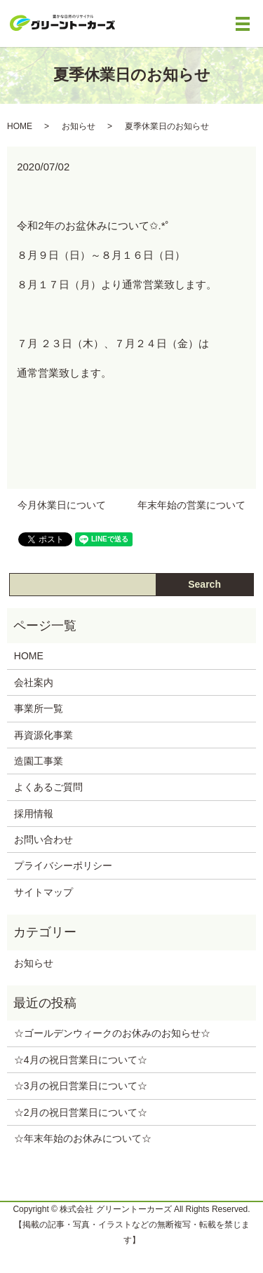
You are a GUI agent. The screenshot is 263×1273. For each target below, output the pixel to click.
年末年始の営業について (191, 505)
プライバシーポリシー (63, 865)
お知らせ (78, 126)
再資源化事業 (43, 735)
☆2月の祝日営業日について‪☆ (80, 1112)
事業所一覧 (38, 708)
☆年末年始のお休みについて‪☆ (82, 1138)
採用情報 (33, 813)
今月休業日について (62, 505)
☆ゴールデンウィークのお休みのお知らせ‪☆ (112, 1033)
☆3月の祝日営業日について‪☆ (80, 1085)
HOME (19, 126)
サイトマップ (43, 892)
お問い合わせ (43, 839)
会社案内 (33, 682)
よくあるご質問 (48, 787)
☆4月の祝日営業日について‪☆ (80, 1059)
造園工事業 (38, 761)
